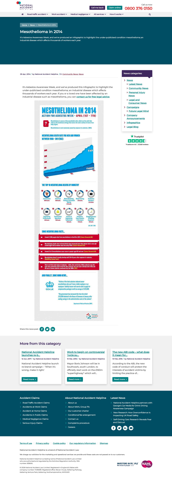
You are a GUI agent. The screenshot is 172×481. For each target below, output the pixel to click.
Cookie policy (59, 443)
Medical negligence (81, 14)
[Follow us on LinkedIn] (125, 428)
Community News (70, 74)
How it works (118, 14)
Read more (28, 379)
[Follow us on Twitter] (119, 428)
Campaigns (133, 107)
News (81, 74)
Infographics (133, 122)
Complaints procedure (78, 423)
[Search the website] (150, 14)
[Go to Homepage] (28, 5)
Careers (71, 427)
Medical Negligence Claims (35, 419)
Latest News (135, 84)
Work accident (59, 14)
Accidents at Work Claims (35, 407)
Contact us (73, 419)
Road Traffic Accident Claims (36, 403)
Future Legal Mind (139, 111)
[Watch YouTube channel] (131, 428)
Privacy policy (42, 443)
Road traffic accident (36, 14)
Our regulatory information (82, 443)
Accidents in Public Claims (35, 415)
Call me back (97, 8)
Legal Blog (132, 127)
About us (72, 403)
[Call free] (149, 8)
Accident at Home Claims (35, 411)
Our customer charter (78, 411)
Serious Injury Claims (32, 423)
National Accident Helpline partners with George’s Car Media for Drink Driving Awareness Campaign (132, 406)
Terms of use (26, 443)
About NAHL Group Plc (79, 407)
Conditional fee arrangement (82, 415)
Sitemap (104, 443)
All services (101, 14)
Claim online (115, 8)
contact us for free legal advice (92, 97)
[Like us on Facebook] (113, 428)
